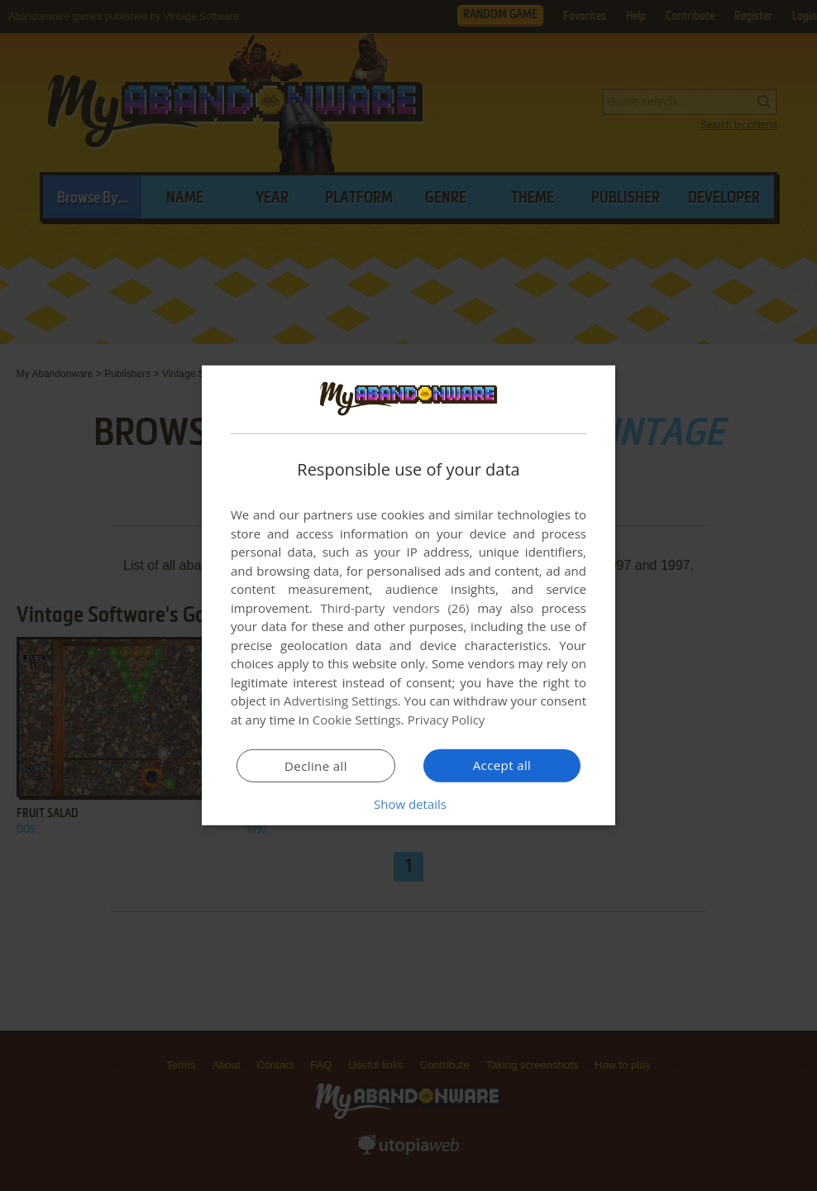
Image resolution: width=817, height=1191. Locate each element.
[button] (408, 804)
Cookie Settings (357, 719)
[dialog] (408, 595)
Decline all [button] (315, 766)
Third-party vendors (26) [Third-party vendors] (394, 608)
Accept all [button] (502, 765)
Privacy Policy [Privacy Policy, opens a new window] (446, 719)
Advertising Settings (341, 700)
